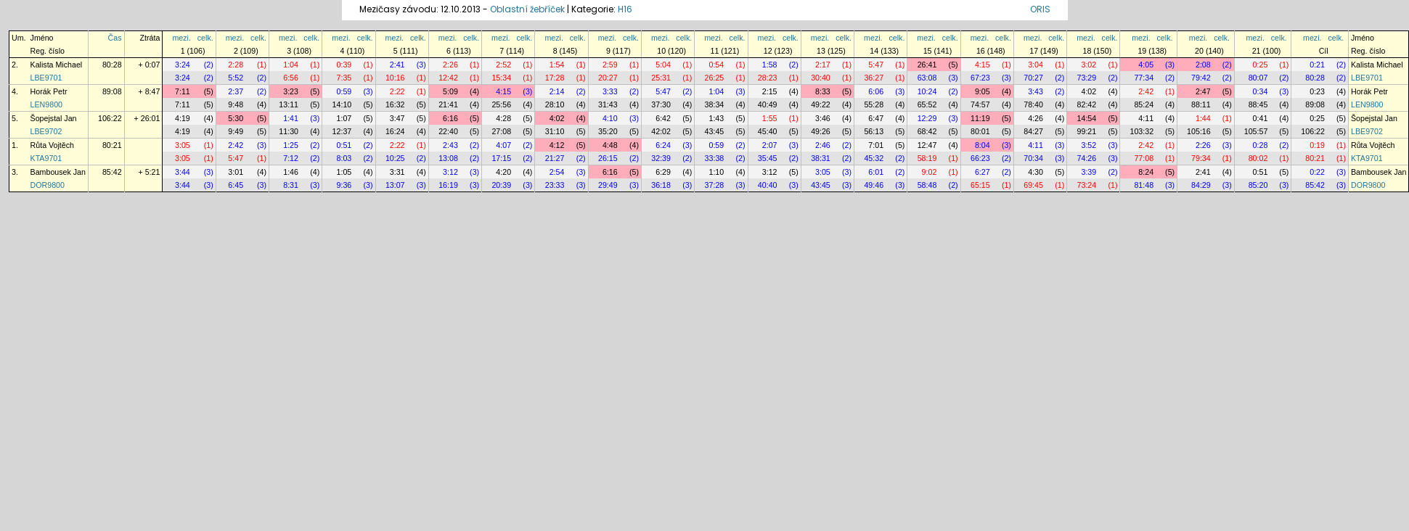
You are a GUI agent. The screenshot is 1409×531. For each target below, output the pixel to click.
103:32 (1141, 131)
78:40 (1033, 104)
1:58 (769, 64)
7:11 (182, 91)
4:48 (610, 145)
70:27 (1033, 77)
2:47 (1203, 91)
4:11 (1145, 118)
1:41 (290, 118)
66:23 (980, 158)
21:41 (448, 104)
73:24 (1087, 185)
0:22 (1317, 172)
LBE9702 (46, 131)
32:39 (661, 158)
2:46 (822, 145)
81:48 (1143, 185)
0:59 (344, 91)
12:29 (927, 118)
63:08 (927, 77)
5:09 (450, 91)
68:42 (927, 131)
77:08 (1143, 158)
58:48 (927, 185)
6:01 (875, 172)
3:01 (235, 172)
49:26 (820, 131)
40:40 (767, 185)
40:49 (767, 104)
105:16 (1199, 131)
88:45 (1258, 104)
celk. (205, 37)
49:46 (873, 185)
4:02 (1088, 91)
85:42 (112, 172)
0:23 (1317, 91)
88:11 (1201, 104)
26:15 (608, 158)
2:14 (557, 91)
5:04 (663, 64)
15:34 (501, 77)
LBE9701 (46, 77)
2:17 (822, 64)
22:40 (448, 131)
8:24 (1145, 172)
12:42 (448, 77)
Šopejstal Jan (53, 118)
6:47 (875, 118)
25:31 (661, 77)
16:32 (395, 104)
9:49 (235, 131)
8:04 (982, 145)
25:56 (501, 104)
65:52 (927, 104)
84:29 (1201, 185)
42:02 (661, 131)
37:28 (714, 185)
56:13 (873, 131)
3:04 (1035, 64)
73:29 (1087, 77)
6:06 (875, 91)
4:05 (1145, 64)
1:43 (716, 118)
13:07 (395, 185)
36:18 (661, 185)
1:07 (344, 118)
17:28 (555, 77)
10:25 (395, 158)
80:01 (980, 131)
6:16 (450, 118)
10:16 (395, 77)
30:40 (820, 77)
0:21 (1317, 64)
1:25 (290, 145)
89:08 (112, 91)
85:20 (1258, 185)
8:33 (822, 91)
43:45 (714, 131)
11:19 (980, 118)
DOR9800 (47, 185)
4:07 (503, 145)
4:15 (982, 64)
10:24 (927, 91)
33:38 (714, 158)
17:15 (501, 158)
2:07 (769, 145)
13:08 (448, 158)
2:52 (503, 64)
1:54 (557, 64)
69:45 (1033, 185)
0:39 (344, 64)
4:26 (1035, 118)
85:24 (1143, 104)
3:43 (1035, 91)
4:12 (557, 145)
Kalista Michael (56, 64)
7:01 (875, 145)
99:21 (1087, 131)
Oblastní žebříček (527, 9)
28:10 (555, 104)
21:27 (555, 158)
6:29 (663, 172)
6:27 (982, 172)
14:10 (342, 104)
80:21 (112, 145)
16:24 (395, 131)
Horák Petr (49, 91)
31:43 (608, 104)
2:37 (235, 91)
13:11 (288, 104)
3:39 (1088, 172)
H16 (625, 9)
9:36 (344, 185)
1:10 (716, 172)
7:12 (290, 158)
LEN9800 (46, 104)
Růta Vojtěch (52, 145)
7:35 (344, 77)
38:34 (714, 104)
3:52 (1088, 145)
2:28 (235, 64)
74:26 (1087, 158)
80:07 (1258, 77)
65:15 (980, 185)
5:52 (235, 77)
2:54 (557, 172)
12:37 (342, 131)
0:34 (1260, 91)
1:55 (769, 118)
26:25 (714, 77)
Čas (115, 37)
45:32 (873, 158)
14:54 (1087, 118)
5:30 (235, 118)
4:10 (610, 118)
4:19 (182, 118)
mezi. (181, 37)
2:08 (1203, 64)
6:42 (663, 118)
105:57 (1256, 131)
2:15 (769, 91)
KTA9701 (46, 158)
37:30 (661, 104)
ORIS (1040, 9)
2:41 (397, 64)
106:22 (110, 118)
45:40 (767, 131)
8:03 (344, 158)
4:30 (1035, 172)
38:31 (820, 158)
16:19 (448, 185)
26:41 (927, 64)
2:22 (397, 91)
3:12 (450, 172)
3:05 (182, 145)
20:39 (501, 185)
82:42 (1087, 104)
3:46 (822, 118)
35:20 (608, 131)
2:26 (450, 64)
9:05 (982, 91)
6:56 (290, 77)
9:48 (235, 104)
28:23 (767, 77)
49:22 (820, 104)
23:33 (555, 185)
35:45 (767, 158)
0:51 (344, 145)
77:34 (1143, 77)
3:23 (290, 91)
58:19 (927, 158)
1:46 (290, 172)
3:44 (182, 172)
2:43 (450, 145)
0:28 (1260, 145)
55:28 (873, 104)
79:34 (1201, 158)
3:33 (610, 91)
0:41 (1260, 118)
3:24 (182, 64)
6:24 (663, 145)
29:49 (608, 185)
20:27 (608, 77)
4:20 (503, 172)
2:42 (1145, 91)
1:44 (1203, 118)
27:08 (501, 131)
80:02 (1258, 158)
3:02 (1088, 64)
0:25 (1260, 64)
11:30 (288, 131)
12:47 (927, 145)
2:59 (610, 64)
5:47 (875, 64)
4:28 (503, 118)
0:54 (716, 64)
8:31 (290, 185)
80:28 (112, 64)
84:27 (1033, 131)
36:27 (873, 77)
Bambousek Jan (58, 172)
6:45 (235, 185)
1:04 (290, 64)
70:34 (1033, 158)
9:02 (929, 172)
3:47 (397, 118)
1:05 (344, 172)
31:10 (555, 131)
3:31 (397, 172)
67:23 (980, 77)
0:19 (1317, 145)
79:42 (1201, 77)
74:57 (980, 104)
